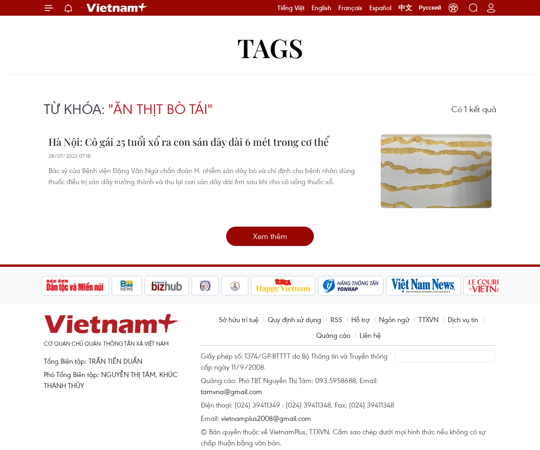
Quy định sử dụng (294, 319)
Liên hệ (370, 335)
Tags (270, 47)
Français (350, 8)
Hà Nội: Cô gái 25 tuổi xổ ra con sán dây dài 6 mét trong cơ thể (188, 142)
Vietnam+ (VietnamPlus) (117, 8)
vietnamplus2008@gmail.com (266, 418)
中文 (405, 8)
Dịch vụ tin (463, 319)
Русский (430, 8)
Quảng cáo (333, 335)
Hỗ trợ (360, 319)
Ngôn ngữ (394, 319)
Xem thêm (270, 236)
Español (380, 8)
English (321, 8)
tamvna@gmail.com (231, 391)
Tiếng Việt (291, 8)
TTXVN (428, 319)
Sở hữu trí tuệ (238, 319)
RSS (336, 319)
